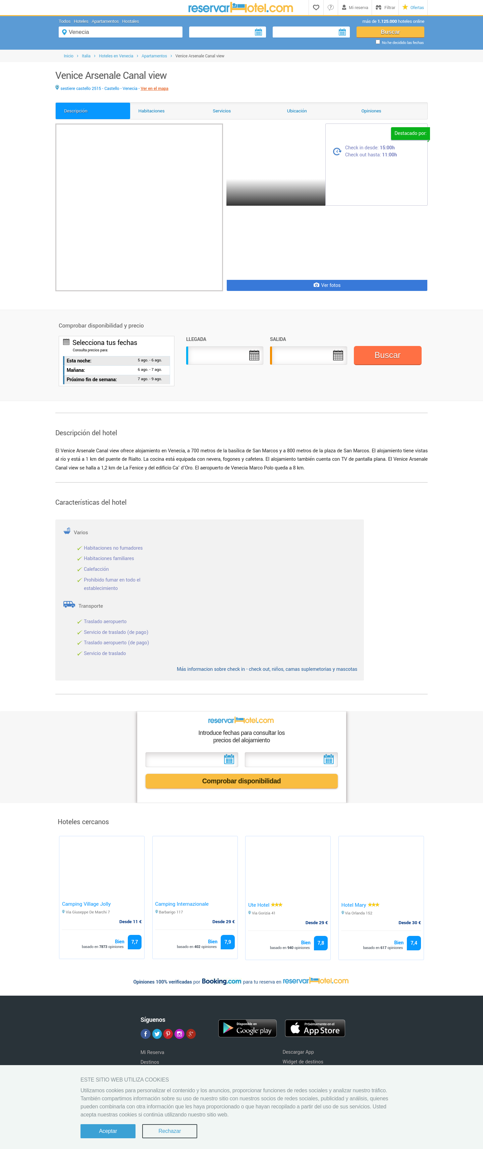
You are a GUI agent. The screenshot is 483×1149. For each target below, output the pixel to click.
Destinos (150, 1062)
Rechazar (169, 1131)
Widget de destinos (302, 1061)
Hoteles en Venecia (116, 56)
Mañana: (76, 370)
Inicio (68, 56)
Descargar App (298, 1052)
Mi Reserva (152, 1052)
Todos (64, 21)
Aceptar (108, 1131)
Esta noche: (79, 360)
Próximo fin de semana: (92, 379)
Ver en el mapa (154, 89)
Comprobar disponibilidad (241, 781)
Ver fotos (327, 285)
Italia (86, 56)
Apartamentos (105, 21)
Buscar (390, 32)
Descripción (76, 111)
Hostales (130, 21)
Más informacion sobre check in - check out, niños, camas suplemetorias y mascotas (267, 669)
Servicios (222, 111)
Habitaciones (152, 111)
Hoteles (81, 21)
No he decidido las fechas (403, 43)
